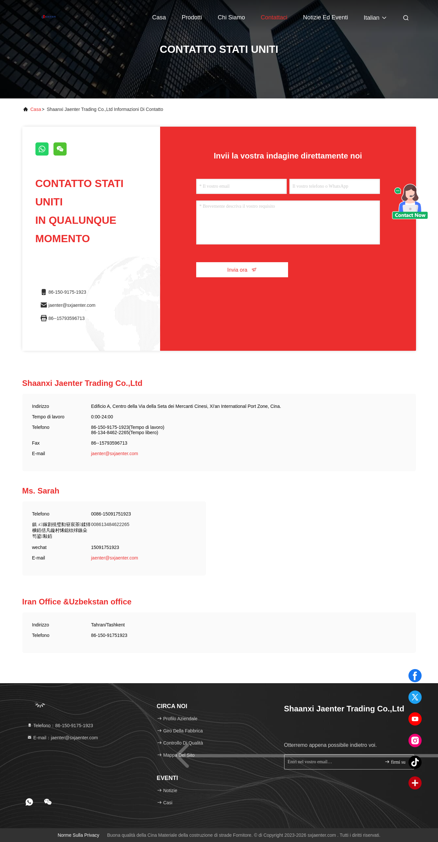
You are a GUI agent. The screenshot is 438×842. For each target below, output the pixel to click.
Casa (159, 17)
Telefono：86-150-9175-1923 (60, 725)
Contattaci (274, 17)
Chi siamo (231, 17)
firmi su (395, 762)
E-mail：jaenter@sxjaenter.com (62, 737)
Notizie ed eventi (325, 17)
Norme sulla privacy (78, 835)
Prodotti (192, 17)
